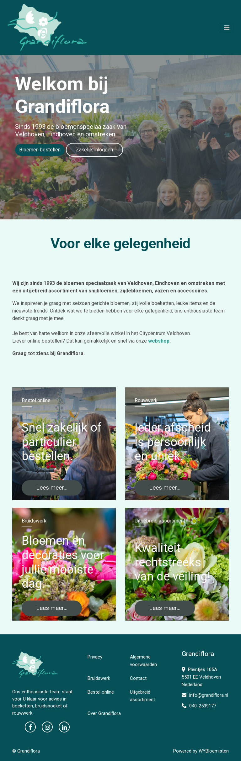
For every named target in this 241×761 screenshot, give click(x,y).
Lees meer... (51, 487)
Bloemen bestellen (40, 150)
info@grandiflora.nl (205, 695)
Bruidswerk (99, 678)
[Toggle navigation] (226, 27)
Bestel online (101, 692)
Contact (138, 678)
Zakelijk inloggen (94, 150)
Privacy (95, 657)
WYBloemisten (214, 751)
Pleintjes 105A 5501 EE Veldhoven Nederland (201, 677)
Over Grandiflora (104, 713)
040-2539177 (199, 706)
